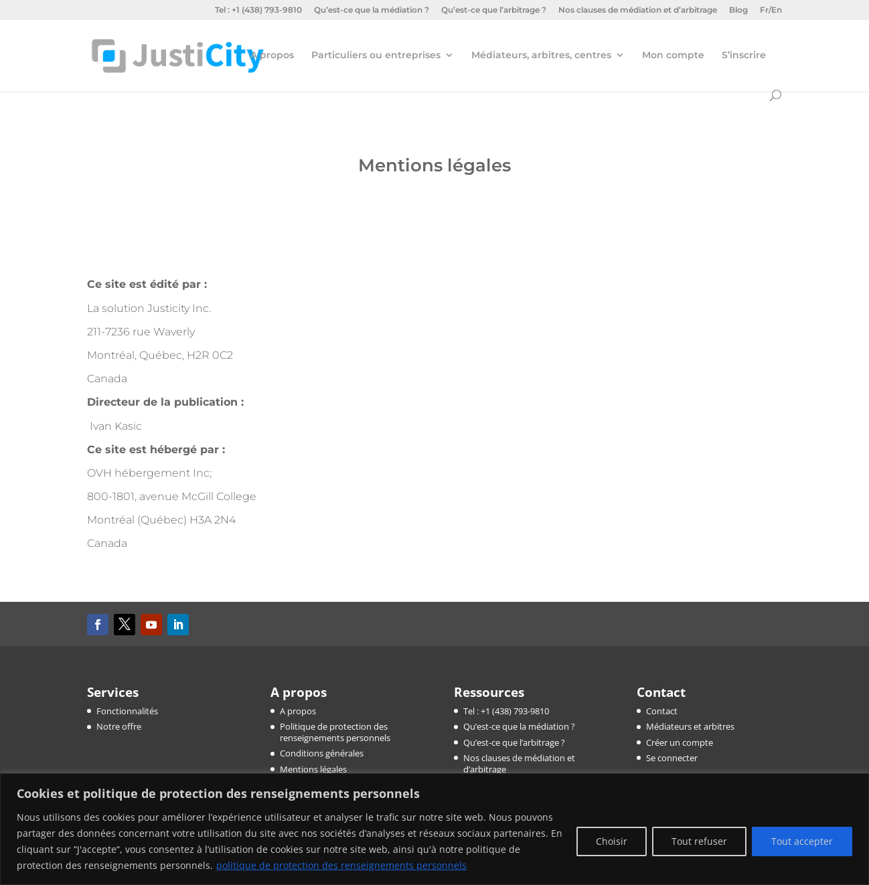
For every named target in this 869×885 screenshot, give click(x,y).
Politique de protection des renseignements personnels (335, 732)
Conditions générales (322, 753)
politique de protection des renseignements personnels (341, 865)
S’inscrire (744, 55)
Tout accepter (802, 841)
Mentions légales (313, 769)
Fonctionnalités (127, 711)
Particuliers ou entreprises (376, 55)
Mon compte (673, 55)
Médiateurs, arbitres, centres (541, 55)
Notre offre (118, 726)
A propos (272, 55)
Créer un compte (679, 742)
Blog (738, 10)
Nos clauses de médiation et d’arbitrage (637, 10)
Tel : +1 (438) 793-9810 (258, 10)
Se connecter (672, 758)
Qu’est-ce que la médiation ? (371, 10)
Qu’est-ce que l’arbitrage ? (493, 10)
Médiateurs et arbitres (690, 726)
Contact (662, 711)
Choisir (611, 841)
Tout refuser (699, 841)
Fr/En (771, 10)
